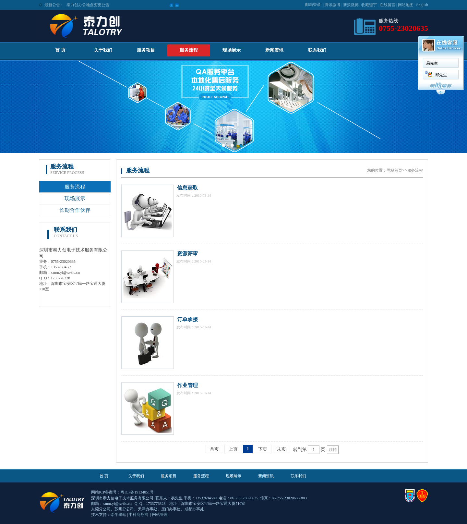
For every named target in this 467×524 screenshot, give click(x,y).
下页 (262, 449)
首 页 (60, 50)
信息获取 (187, 187)
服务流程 (189, 50)
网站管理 (160, 514)
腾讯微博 (332, 5)
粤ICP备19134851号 (137, 492)
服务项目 (146, 50)
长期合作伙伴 (74, 210)
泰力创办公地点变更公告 (87, 5)
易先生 (432, 63)
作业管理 (187, 385)
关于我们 (103, 50)
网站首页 (394, 170)
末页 (281, 449)
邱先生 (441, 75)
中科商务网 (138, 514)
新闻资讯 (274, 50)
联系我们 (317, 50)
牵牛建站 (118, 514)
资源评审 (187, 253)
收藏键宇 (369, 5)
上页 (233, 449)
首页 (214, 449)
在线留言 (387, 5)
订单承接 (187, 319)
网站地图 (405, 5)
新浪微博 (351, 5)
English (422, 5)
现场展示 (231, 50)
